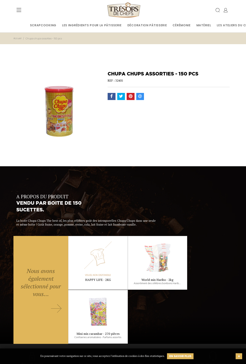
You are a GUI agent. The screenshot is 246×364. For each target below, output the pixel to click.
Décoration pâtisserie (147, 25)
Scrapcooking (43, 25)
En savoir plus (180, 356)
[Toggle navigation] (19, 10)
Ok (113, 342)
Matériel (203, 25)
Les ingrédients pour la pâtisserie (92, 25)
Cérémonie (181, 25)
